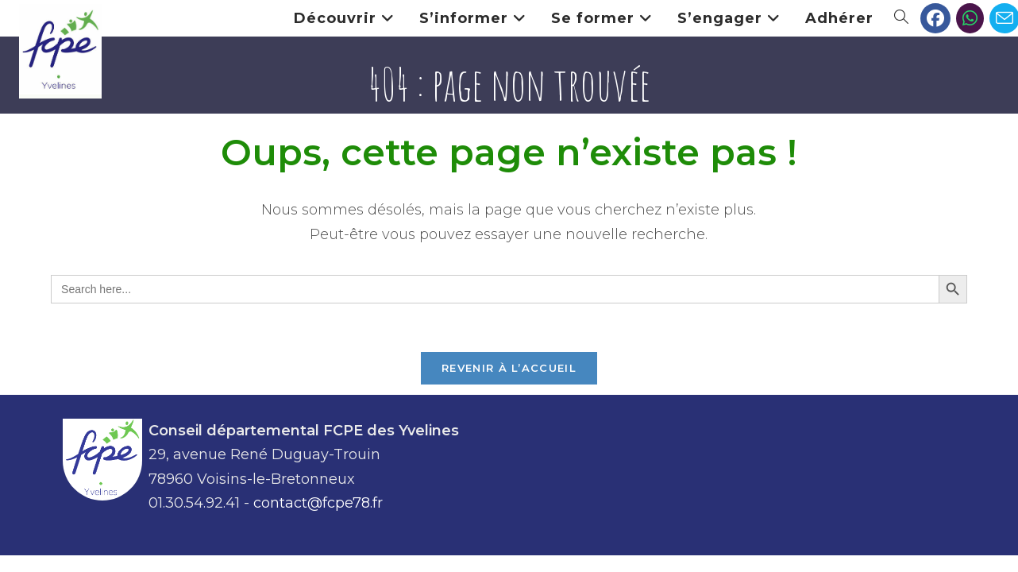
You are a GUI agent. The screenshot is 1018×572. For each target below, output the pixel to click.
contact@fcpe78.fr (318, 503)
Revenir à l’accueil (509, 367)
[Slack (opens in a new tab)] (970, 18)
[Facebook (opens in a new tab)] (935, 18)
